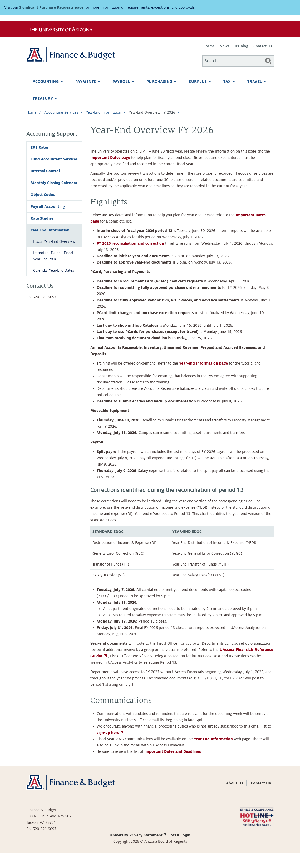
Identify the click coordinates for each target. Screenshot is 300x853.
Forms (209, 46)
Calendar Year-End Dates (53, 270)
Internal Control (45, 171)
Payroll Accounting (48, 206)
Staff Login (180, 835)
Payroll (123, 81)
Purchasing (161, 81)
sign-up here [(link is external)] (110, 732)
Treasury (45, 98)
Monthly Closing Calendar (54, 183)
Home (31, 112)
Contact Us (262, 46)
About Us (234, 783)
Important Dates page (110, 157)
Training (241, 46)
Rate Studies (42, 218)
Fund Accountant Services (54, 159)
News (224, 46)
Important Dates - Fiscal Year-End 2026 (53, 256)
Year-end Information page (203, 363)
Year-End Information (103, 112)
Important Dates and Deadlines (172, 751)
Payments (87, 81)
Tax (229, 81)
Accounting (48, 81)
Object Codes (43, 195)
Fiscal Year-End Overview (54, 241)
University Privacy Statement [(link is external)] (139, 835)
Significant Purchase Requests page (51, 7)
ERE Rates (40, 147)
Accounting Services (61, 112)
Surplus (200, 81)
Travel (256, 81)
